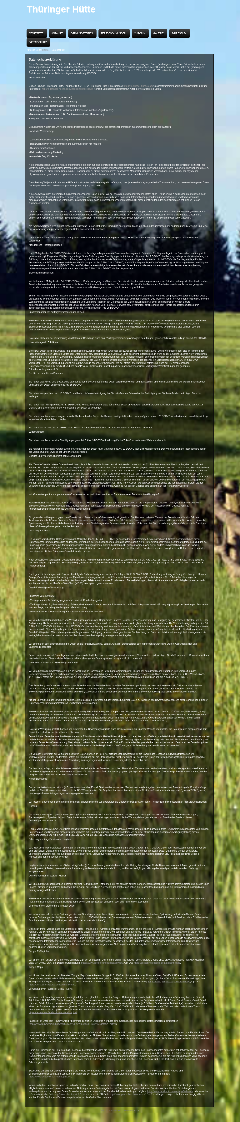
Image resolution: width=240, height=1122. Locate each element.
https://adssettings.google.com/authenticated (157, 963)
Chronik (139, 33)
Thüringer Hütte (61, 9)
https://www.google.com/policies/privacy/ (102, 963)
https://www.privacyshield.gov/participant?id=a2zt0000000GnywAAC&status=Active (73, 1024)
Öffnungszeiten (81, 33)
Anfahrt (56, 33)
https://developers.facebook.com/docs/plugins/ (53, 1012)
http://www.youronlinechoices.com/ (147, 520)
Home (45, 50)
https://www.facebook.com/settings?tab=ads (170, 1091)
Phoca (136, 1110)
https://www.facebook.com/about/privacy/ (50, 1076)
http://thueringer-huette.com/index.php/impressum (67, 89)
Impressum (179, 33)
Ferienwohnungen (113, 33)
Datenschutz (38, 42)
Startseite (36, 33)
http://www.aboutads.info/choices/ (92, 520)
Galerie (158, 33)
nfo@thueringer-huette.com (138, 86)
